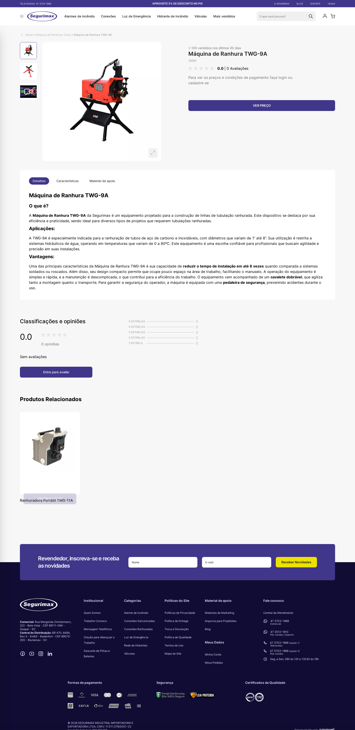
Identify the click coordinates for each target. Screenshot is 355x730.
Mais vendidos (224, 16)
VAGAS (331, 3)
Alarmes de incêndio (79, 16)
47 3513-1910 (279, 632)
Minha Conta (213, 654)
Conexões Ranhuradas (138, 629)
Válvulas (200, 16)
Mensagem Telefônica (98, 629)
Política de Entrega (176, 621)
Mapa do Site (173, 653)
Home (29, 34)
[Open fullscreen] (101, 101)
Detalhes (39, 181)
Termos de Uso (174, 645)
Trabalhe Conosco (95, 621)
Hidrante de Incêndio (172, 16)
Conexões (108, 16)
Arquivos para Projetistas (220, 621)
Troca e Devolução (177, 629)
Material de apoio (102, 181)
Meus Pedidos (214, 662)
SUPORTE (315, 3)
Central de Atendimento (278, 612)
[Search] (311, 16)
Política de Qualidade (178, 637)
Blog (208, 629)
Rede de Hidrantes (135, 645)
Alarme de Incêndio (136, 612)
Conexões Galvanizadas (139, 621)
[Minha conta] (325, 16)
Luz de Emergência (136, 16)
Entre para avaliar (56, 372)
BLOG (300, 3)
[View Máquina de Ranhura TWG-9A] (28, 50)
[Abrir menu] (22, 16)
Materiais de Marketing (219, 612)
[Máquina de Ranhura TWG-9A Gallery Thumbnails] (28, 71)
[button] (202, 68)
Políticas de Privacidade (180, 612)
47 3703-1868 (43, 3)
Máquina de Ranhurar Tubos (53, 34)
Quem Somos (92, 612)
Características (67, 181)
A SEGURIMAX (281, 3)
